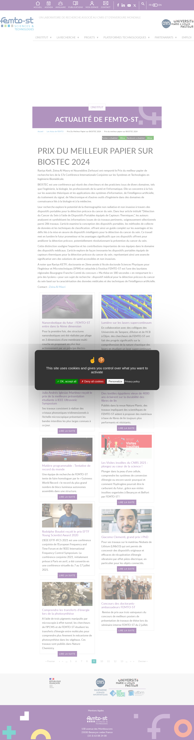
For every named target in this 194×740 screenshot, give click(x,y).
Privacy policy (132, 381)
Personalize (115, 381)
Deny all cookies (92, 381)
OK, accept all (66, 381)
